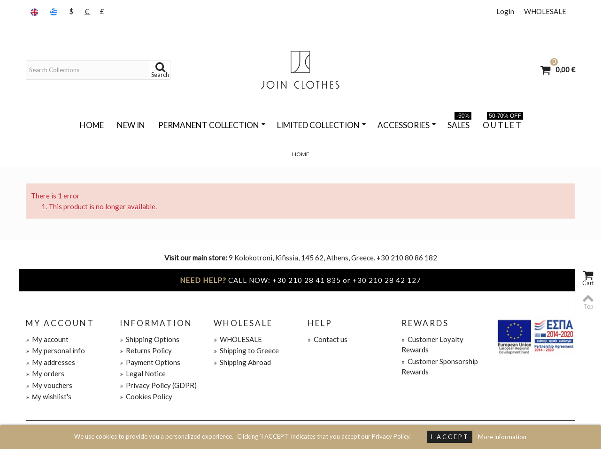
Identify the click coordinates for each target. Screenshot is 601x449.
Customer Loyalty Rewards (432, 344)
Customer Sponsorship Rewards (439, 366)
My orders (45, 373)
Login (505, 11)
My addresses (50, 362)
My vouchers (49, 385)
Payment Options (150, 362)
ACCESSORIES (407, 125)
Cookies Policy (146, 396)
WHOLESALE (545, 11)
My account (47, 339)
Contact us (327, 339)
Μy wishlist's (49, 396)
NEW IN (131, 125)
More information (502, 437)
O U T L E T (503, 123)
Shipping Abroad (242, 362)
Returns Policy (146, 350)
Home (92, 125)
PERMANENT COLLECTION (212, 125)
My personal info (55, 350)
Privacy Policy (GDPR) (158, 385)
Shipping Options (149, 339)
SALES (459, 123)
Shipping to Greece (246, 350)
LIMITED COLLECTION (321, 125)
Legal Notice (143, 373)
